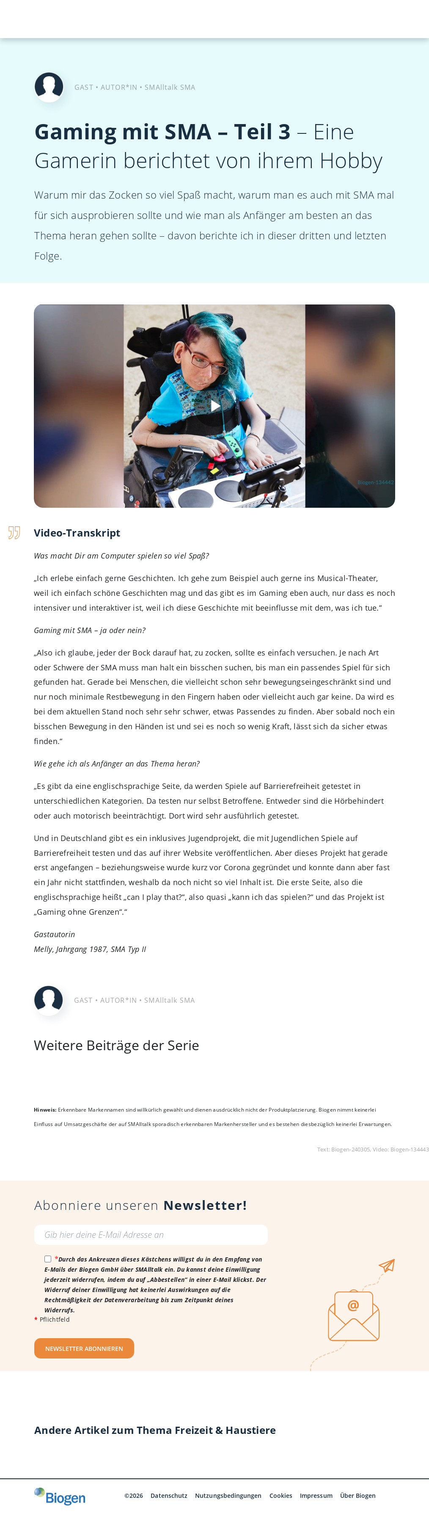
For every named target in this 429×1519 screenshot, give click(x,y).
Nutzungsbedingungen (228, 1495)
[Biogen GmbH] (59, 1496)
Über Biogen (358, 1495)
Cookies (281, 1495)
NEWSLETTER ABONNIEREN (84, 1349)
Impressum (316, 1495)
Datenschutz (169, 1495)
